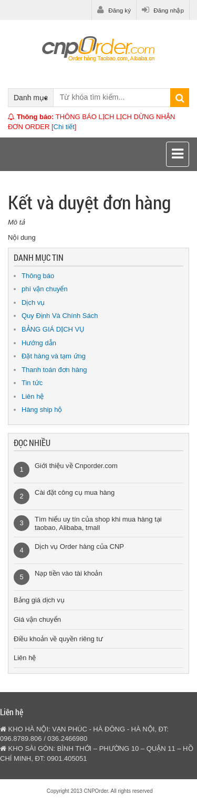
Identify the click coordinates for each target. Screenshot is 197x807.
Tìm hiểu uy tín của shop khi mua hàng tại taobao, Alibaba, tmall (98, 523)
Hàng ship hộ (42, 409)
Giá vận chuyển (37, 619)
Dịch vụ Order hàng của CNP (79, 546)
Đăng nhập (163, 10)
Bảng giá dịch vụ (39, 600)
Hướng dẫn (39, 343)
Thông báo (38, 276)
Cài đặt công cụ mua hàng (75, 492)
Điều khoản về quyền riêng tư (58, 639)
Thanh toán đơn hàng (54, 370)
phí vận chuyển (45, 289)
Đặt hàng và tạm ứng (54, 356)
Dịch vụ (33, 302)
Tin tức (32, 383)
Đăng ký (114, 10)
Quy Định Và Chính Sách (60, 316)
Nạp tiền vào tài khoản (68, 573)
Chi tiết (64, 127)
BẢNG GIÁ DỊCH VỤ (53, 329)
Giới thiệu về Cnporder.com (76, 466)
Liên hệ (33, 396)
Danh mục (31, 97)
